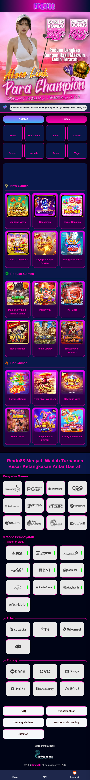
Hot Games (34, 133)
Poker (56, 150)
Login (66, 119)
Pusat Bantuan (66, 711)
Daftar (24, 119)
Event (15, 774)
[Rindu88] (45, 6)
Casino (77, 133)
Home (12, 133)
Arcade (34, 150)
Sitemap (23, 734)
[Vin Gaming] (45, 754)
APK (45, 774)
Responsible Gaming (66, 722)
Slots (56, 133)
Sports (12, 150)
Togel (77, 150)
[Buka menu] (6, 6)
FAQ (23, 711)
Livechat (74, 774)
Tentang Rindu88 (23, 722)
